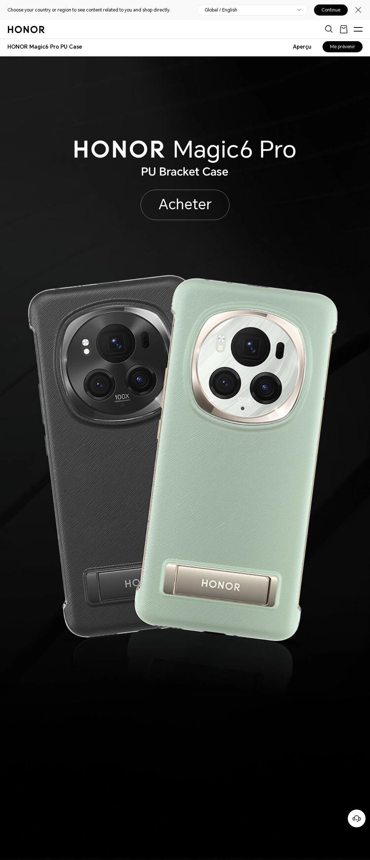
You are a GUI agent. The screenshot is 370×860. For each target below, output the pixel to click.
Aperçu (302, 47)
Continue (330, 10)
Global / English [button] (221, 10)
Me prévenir (342, 46)
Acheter (185, 204)
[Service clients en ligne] (357, 818)
